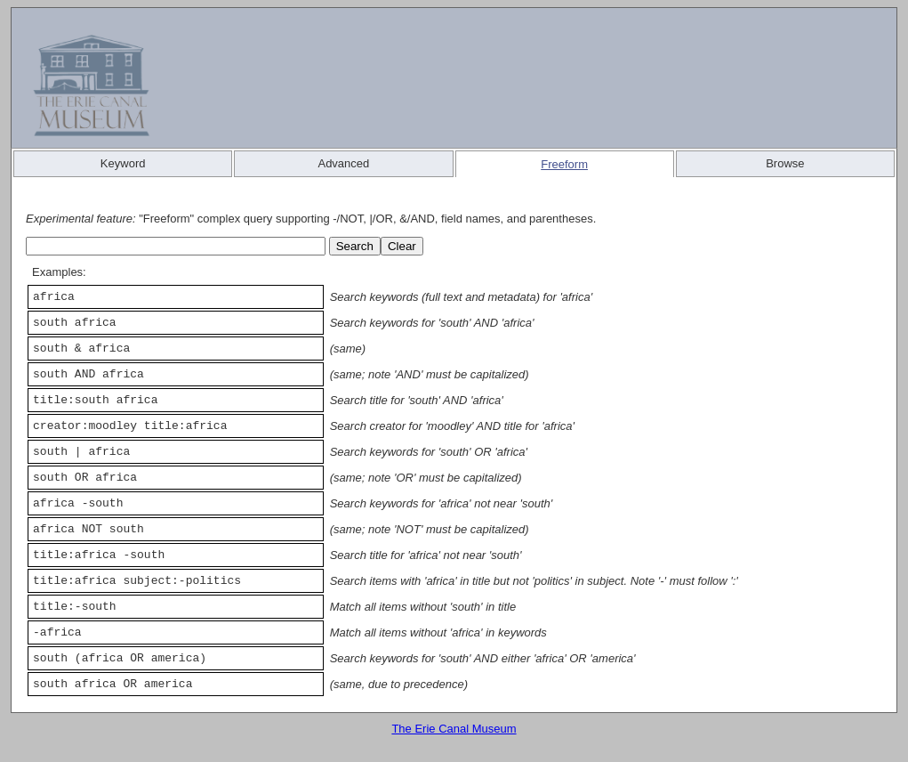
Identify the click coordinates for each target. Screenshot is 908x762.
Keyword (123, 163)
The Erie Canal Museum (453, 728)
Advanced (343, 163)
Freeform (564, 164)
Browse (785, 163)
